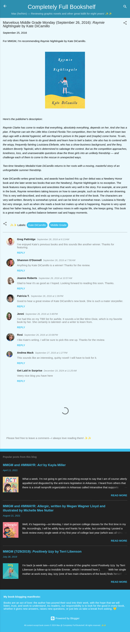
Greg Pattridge (26, 239)
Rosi (20, 334)
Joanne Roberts (27, 277)
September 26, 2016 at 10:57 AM (55, 278)
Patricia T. (23, 295)
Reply (21, 252)
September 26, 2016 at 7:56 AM (59, 260)
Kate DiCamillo (37, 224)
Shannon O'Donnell (29, 260)
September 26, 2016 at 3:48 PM (41, 314)
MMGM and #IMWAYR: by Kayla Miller (34, 465)
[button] (125, 23)
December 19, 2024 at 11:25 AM (60, 370)
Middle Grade (59, 224)
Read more (119, 495)
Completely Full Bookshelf (61, 7)
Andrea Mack (25, 352)
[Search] (125, 7)
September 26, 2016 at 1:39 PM (47, 296)
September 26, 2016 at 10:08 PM (41, 335)
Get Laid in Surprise (29, 370)
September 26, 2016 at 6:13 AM (53, 239)
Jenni (20, 313)
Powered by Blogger (65, 618)
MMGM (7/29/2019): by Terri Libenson (42, 551)
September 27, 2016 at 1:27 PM (51, 352)
